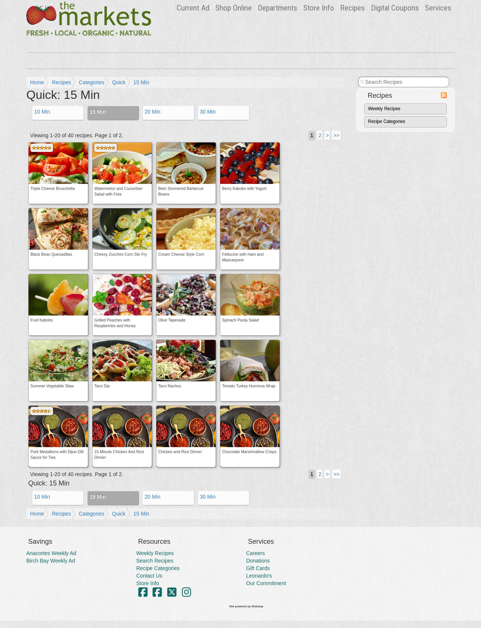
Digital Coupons (395, 7)
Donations (258, 561)
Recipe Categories (386, 121)
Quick (119, 82)
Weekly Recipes (384, 108)
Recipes (352, 7)
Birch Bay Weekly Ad (50, 561)
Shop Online (233, 7)
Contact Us (149, 576)
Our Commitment (266, 583)
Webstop (257, 606)
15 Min (141, 82)
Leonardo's (259, 576)
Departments (277, 7)
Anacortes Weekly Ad (51, 553)
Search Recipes (155, 561)
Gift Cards (258, 568)
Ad (193, 7)
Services (438, 7)
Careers (255, 553)
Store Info (318, 7)
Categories (91, 82)
